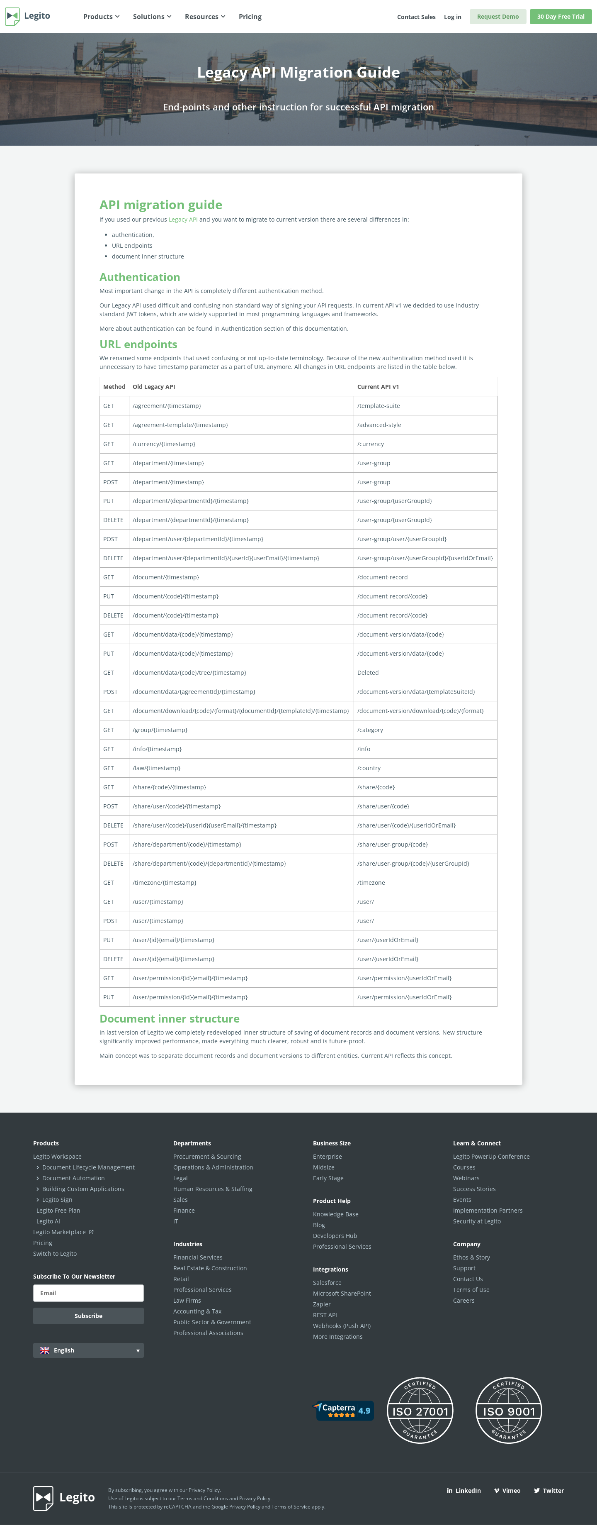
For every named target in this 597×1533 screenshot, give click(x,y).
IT (175, 1221)
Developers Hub (335, 1236)
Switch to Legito (55, 1253)
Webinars (466, 1178)
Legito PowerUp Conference (491, 1156)
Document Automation (73, 1178)
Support (464, 1268)
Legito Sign (57, 1199)
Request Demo (498, 16)
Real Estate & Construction (210, 1268)
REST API (325, 1315)
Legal (180, 1178)
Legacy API (183, 219)
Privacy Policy (204, 1490)
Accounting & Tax (197, 1311)
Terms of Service (291, 1506)
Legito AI (48, 1221)
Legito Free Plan (58, 1210)
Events (462, 1199)
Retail (181, 1279)
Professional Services (202, 1290)
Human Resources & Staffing (212, 1189)
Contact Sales (416, 17)
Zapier (322, 1304)
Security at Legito (477, 1221)
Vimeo (507, 1490)
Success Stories (474, 1189)
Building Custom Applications (83, 1189)
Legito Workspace (57, 1156)
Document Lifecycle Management (88, 1167)
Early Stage (328, 1178)
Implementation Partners (488, 1210)
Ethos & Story (471, 1257)
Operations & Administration (213, 1167)
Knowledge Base (336, 1214)
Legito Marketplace (65, 1232)
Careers (464, 1300)
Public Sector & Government (212, 1322)
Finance (184, 1210)
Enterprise (327, 1156)
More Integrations (338, 1336)
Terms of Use (471, 1290)
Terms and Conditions (202, 1498)
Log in (452, 17)
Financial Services (198, 1257)
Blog (319, 1225)
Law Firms (187, 1300)
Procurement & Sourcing (207, 1156)
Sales (180, 1199)
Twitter (549, 1490)
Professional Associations (208, 1333)
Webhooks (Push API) (342, 1326)
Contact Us (468, 1279)
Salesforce (327, 1282)
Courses (464, 1167)
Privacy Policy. (255, 1498)
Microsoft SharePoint (342, 1293)
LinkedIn (464, 1490)
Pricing (42, 1243)
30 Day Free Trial (561, 16)
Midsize (324, 1167)
